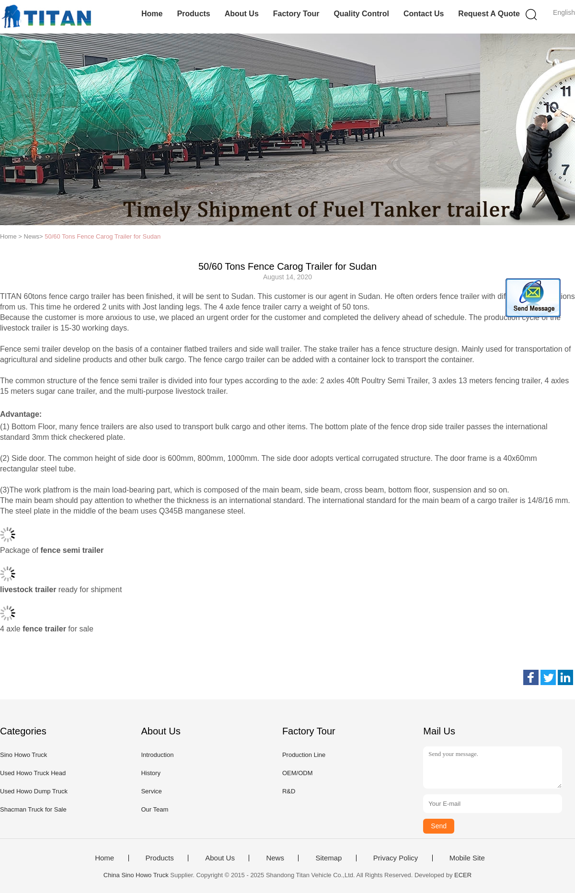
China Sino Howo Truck (136, 875)
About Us (242, 14)
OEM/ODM (297, 773)
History (150, 773)
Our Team (154, 809)
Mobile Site (467, 858)
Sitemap (328, 858)
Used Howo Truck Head (33, 773)
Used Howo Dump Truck (34, 791)
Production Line (303, 754)
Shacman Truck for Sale (33, 809)
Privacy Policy (395, 858)
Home (151, 14)
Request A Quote (489, 14)
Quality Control (361, 14)
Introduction (157, 754)
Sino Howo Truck (23, 754)
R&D (288, 791)
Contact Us (423, 14)
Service (151, 791)
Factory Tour (296, 14)
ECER (463, 875)
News (275, 858)
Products (193, 14)
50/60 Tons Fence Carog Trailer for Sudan (103, 236)
